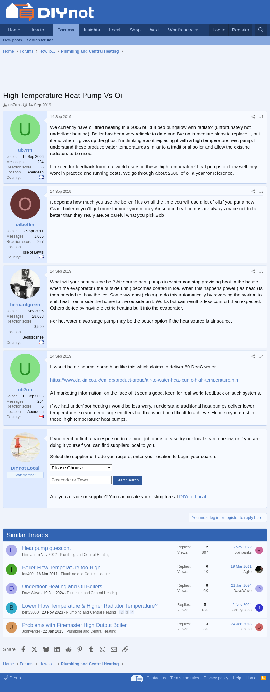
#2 (261, 191)
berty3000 (30, 612)
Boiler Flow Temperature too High (61, 568)
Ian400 (28, 574)
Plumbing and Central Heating (84, 554)
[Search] (261, 30)
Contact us (156, 677)
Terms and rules (184, 677)
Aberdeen (35, 172)
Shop (135, 29)
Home (14, 29)
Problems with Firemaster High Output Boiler (74, 625)
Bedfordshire (33, 337)
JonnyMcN (31, 631)
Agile (247, 572)
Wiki (154, 29)
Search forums (40, 40)
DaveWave (31, 593)
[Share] (253, 117)
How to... (39, 29)
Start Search (127, 480)
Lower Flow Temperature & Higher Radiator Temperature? (90, 606)
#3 (261, 271)
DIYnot (13, 677)
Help (237, 677)
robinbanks (242, 552)
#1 (261, 117)
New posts (12, 40)
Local (114, 29)
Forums (65, 29)
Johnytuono (242, 610)
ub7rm (14, 104)
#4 (261, 356)
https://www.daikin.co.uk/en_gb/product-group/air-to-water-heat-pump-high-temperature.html (145, 379)
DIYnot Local (192, 496)
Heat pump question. (46, 548)
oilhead (246, 629)
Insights (92, 29)
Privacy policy (216, 677)
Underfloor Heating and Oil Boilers (62, 587)
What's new (180, 29)
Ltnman (28, 554)
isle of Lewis (33, 252)
